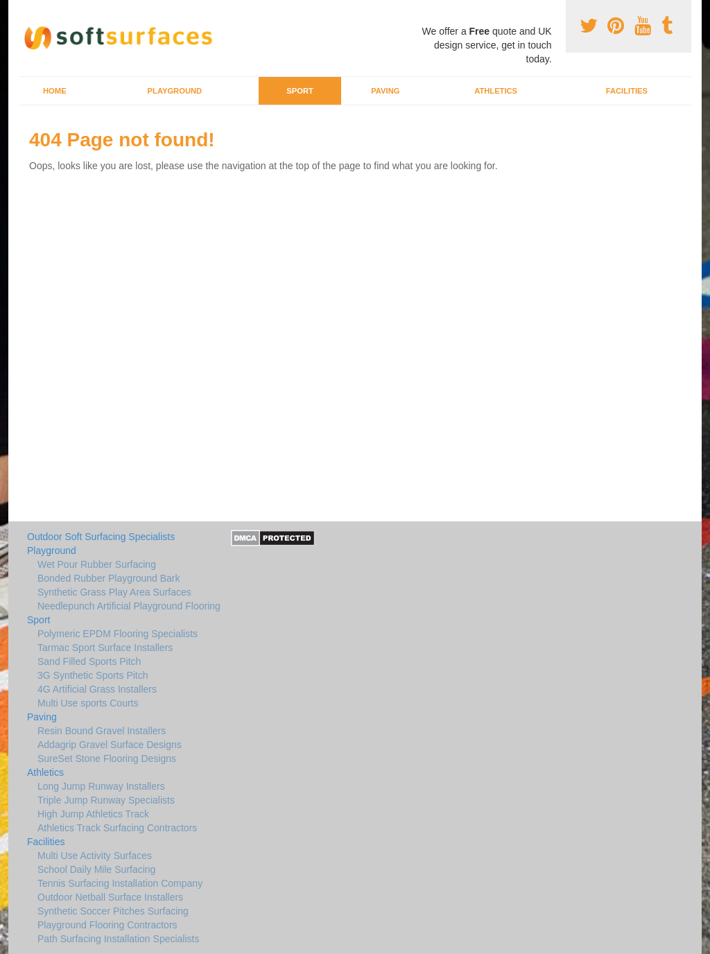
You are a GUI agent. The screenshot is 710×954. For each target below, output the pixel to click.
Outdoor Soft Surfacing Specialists (101, 536)
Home (55, 91)
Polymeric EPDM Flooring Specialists (117, 633)
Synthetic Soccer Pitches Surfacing (113, 911)
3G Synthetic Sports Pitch (92, 675)
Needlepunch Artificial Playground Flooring (128, 606)
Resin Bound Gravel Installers (101, 730)
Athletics (495, 91)
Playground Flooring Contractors (107, 924)
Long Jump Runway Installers (101, 786)
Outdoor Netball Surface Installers (110, 897)
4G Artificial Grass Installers (97, 689)
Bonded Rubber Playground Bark (108, 578)
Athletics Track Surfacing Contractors (117, 827)
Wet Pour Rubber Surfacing (96, 564)
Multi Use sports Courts (87, 703)
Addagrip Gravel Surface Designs (109, 744)
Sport (299, 91)
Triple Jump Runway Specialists (106, 800)
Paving (385, 91)
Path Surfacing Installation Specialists (118, 938)
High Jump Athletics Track (93, 813)
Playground (175, 91)
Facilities (627, 91)
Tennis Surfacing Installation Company (119, 883)
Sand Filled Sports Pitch (89, 661)
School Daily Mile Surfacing (96, 869)
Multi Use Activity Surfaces (94, 855)
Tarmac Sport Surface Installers (105, 647)
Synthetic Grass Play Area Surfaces (114, 592)
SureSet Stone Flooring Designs (106, 758)
